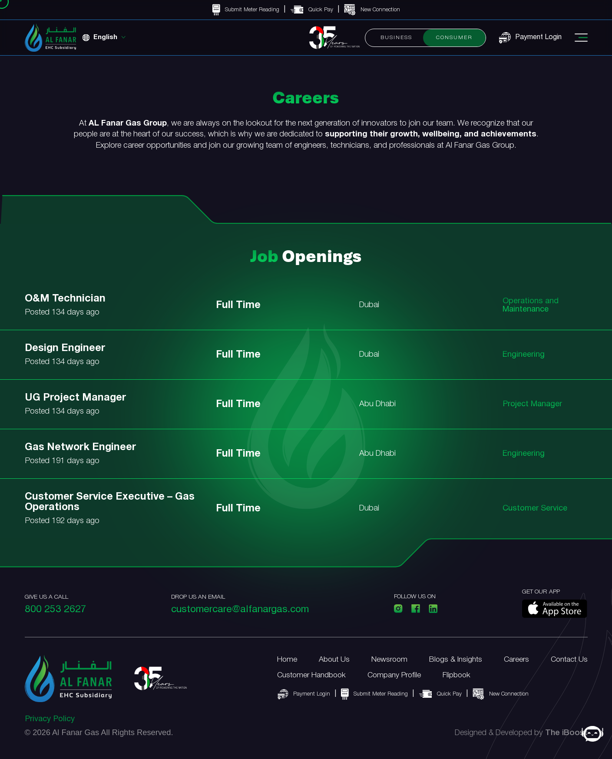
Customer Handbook (311, 675)
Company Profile (394, 675)
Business (396, 37)
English (105, 37)
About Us (334, 659)
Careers (516, 659)
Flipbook (456, 675)
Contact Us (569, 659)
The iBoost (566, 733)
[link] (306, 312)
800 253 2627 (55, 609)
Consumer (454, 37)
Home (287, 659)
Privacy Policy (50, 719)
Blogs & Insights (455, 659)
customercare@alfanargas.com (240, 609)
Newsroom (389, 659)
